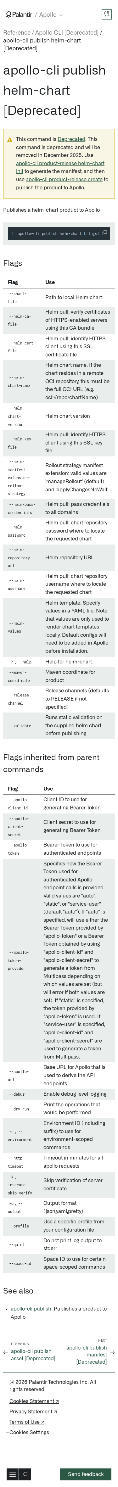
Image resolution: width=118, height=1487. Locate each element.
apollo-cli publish (31, 1308)
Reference (17, 33)
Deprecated (71, 139)
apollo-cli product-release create (64, 179)
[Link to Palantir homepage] (19, 14)
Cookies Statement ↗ (34, 1401)
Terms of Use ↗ (26, 1422)
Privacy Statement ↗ (33, 1411)
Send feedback (86, 1474)
